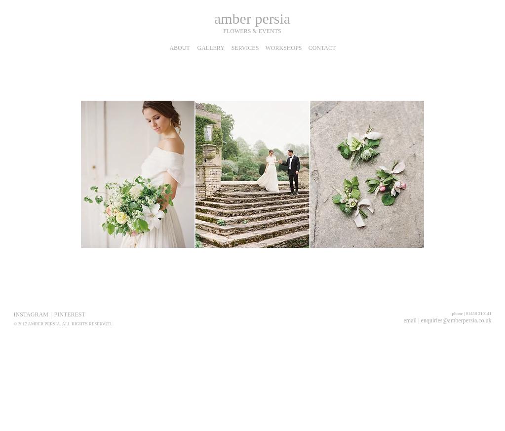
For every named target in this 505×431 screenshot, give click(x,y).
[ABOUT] (180, 48)
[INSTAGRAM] (31, 315)
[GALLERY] (211, 48)
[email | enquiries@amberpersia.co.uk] (448, 320)
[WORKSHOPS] (284, 48)
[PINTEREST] (69, 315)
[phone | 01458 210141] (467, 313)
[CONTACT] (322, 48)
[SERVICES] (245, 48)
